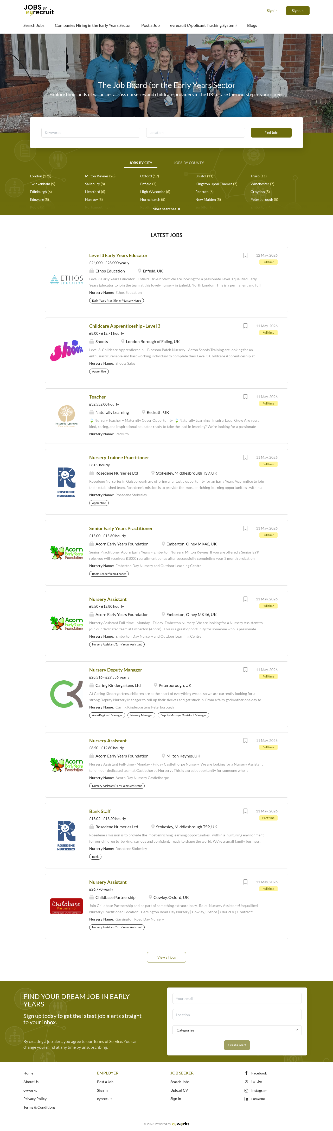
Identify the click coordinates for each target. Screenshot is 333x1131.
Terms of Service (107, 1041)
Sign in (272, 10)
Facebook (259, 1073)
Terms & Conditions (39, 1107)
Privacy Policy (35, 1098)
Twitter (253, 1081)
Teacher (97, 397)
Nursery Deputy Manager (115, 670)
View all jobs (166, 957)
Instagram (259, 1090)
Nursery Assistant (108, 599)
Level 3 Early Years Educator (118, 255)
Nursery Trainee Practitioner (119, 457)
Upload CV (179, 1090)
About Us (31, 1081)
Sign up (298, 10)
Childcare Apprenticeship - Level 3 (124, 326)
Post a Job (105, 1081)
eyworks (30, 1090)
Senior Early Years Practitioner (121, 528)
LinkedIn (258, 1099)
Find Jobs (271, 132)
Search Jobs (179, 1081)
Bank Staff (100, 811)
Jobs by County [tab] (189, 162)
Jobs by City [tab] (140, 162)
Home (28, 1073)
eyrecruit (104, 1098)
